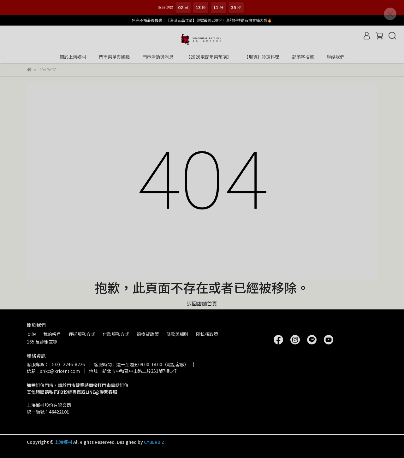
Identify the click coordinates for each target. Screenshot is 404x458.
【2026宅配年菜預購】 (208, 57)
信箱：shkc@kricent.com (53, 371)
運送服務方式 (81, 334)
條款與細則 (177, 334)
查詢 (31, 334)
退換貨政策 (148, 334)
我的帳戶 (52, 334)
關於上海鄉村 (73, 57)
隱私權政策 (207, 334)
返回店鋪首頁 (202, 303)
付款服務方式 (116, 334)
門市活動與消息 (157, 57)
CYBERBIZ (154, 442)
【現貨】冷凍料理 (261, 57)
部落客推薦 (303, 57)
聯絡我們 (335, 57)
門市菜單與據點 (114, 57)
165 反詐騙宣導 (42, 341)
